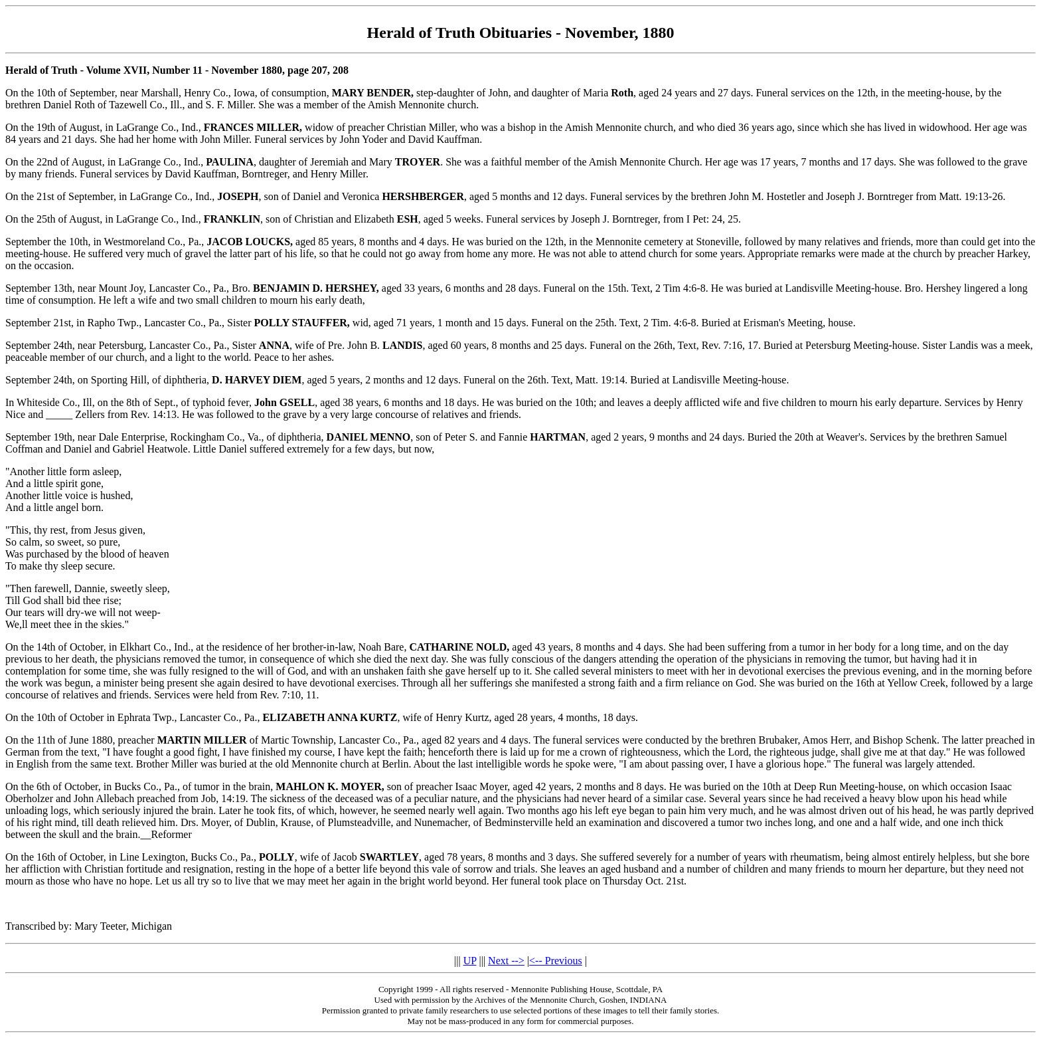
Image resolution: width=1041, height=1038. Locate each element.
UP (470, 960)
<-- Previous (555, 960)
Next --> (506, 960)
